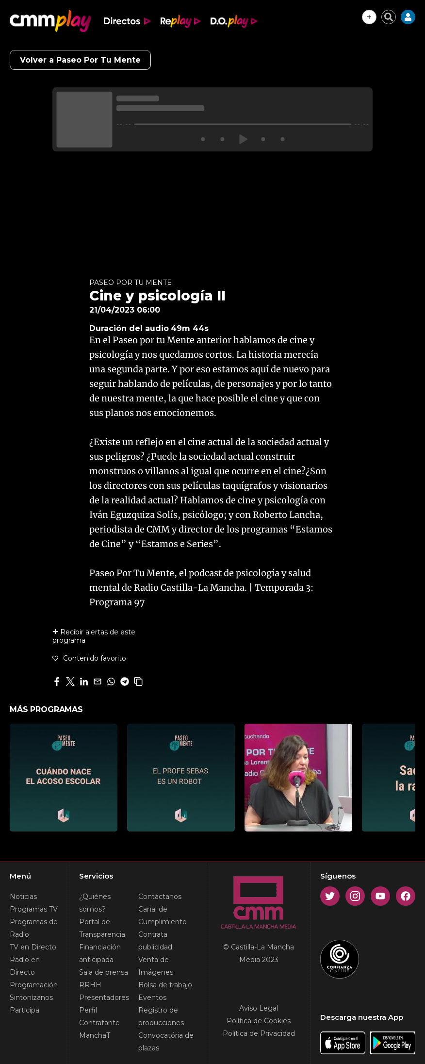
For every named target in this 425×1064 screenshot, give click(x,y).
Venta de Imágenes (155, 966)
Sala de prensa (103, 972)
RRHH (90, 985)
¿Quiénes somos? (95, 903)
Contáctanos (159, 896)
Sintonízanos (31, 997)
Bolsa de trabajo (165, 985)
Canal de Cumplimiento (162, 915)
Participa (24, 1010)
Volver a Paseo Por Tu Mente (80, 60)
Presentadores (104, 997)
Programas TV (34, 909)
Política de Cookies (259, 1020)
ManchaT (94, 1035)
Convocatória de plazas (166, 1041)
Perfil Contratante (99, 1016)
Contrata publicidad (155, 940)
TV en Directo (33, 947)
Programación (34, 985)
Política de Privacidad (259, 1033)
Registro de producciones (161, 1016)
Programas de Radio (34, 928)
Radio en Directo (25, 966)
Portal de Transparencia (102, 928)
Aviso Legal (258, 1008)
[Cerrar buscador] (388, 17)
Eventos (152, 997)
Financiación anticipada (100, 953)
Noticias (23, 896)
